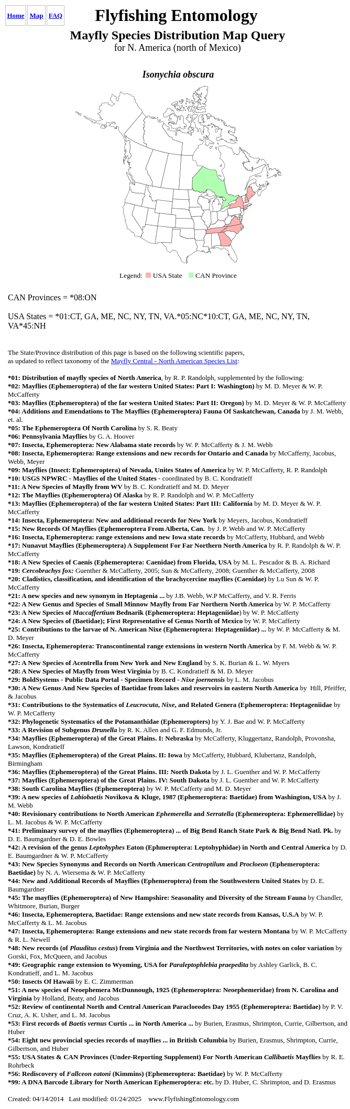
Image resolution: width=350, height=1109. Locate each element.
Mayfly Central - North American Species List (174, 361)
